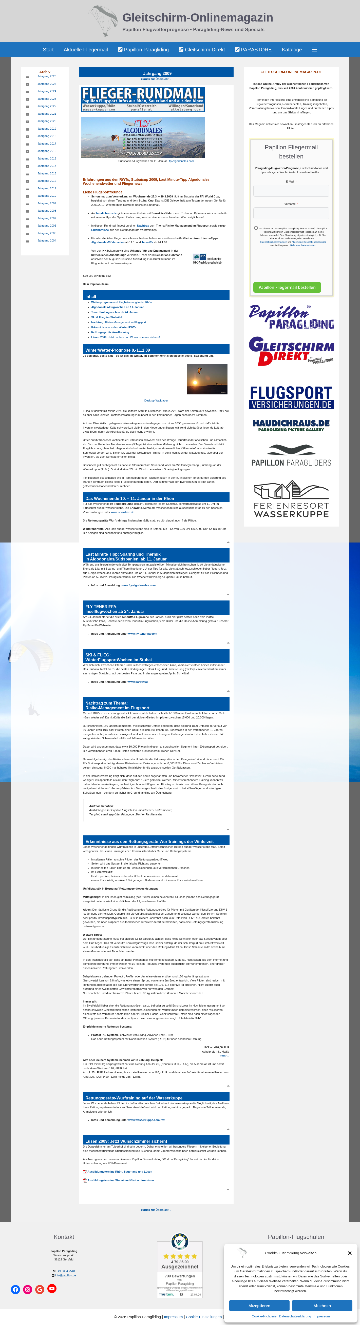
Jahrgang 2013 (46, 173)
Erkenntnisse (100, 229)
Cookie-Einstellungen (204, 1317)
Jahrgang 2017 (46, 143)
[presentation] (291, 262)
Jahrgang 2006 (46, 225)
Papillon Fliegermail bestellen (287, 287)
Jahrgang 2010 (46, 195)
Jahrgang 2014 (46, 165)
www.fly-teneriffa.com (142, 633)
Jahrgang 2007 (46, 218)
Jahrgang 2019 (46, 128)
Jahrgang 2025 (46, 83)
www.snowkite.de (122, 512)
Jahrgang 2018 (46, 135)
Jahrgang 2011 (46, 188)
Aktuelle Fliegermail (86, 49)
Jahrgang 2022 (46, 106)
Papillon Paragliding (143, 49)
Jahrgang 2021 (46, 113)
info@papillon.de (65, 1275)
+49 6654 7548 (65, 1271)
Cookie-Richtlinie (264, 1316)
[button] (349, 1253)
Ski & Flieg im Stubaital (106, 317)
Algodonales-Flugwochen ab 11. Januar (117, 307)
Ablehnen (322, 1305)
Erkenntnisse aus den (113, 327)
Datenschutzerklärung (295, 1316)
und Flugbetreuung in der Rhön (121, 302)
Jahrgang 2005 (46, 233)
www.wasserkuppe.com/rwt (146, 1119)
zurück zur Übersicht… (156, 79)
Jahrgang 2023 (46, 98)
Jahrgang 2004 (46, 240)
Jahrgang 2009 (46, 203)
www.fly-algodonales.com (139, 585)
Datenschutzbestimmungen (273, 242)
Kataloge (292, 49)
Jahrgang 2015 (46, 158)
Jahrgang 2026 (46, 76)
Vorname (290, 203)
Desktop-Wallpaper (156, 400)
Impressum (322, 1316)
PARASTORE (253, 49)
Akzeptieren (259, 1305)
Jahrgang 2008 (46, 210)
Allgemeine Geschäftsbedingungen (309, 242)
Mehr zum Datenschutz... (303, 245)
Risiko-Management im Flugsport (118, 322)
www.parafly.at (138, 681)
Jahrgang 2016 (46, 150)
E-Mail (290, 181)
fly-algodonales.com (181, 161)
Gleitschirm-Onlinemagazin (197, 17)
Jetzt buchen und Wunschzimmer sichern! (125, 337)
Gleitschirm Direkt (202, 49)
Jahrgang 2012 (46, 180)
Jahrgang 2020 (46, 121)
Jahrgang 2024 (46, 91)
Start (48, 49)
